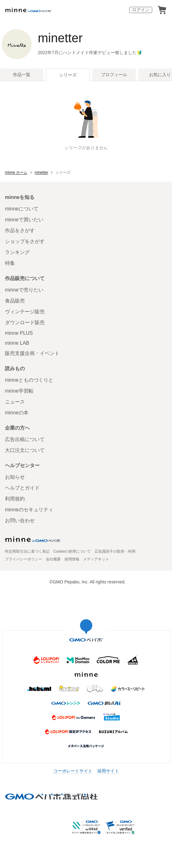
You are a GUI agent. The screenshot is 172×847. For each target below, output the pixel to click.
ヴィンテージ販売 (25, 311)
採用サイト (108, 770)
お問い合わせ (20, 520)
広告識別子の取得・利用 (115, 551)
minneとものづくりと (29, 380)
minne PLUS (19, 333)
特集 (10, 263)
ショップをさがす (25, 241)
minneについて (21, 208)
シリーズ (68, 74)
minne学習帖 (19, 391)
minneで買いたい (24, 219)
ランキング (17, 252)
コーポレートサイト (72, 770)
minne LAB (17, 343)
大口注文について (25, 450)
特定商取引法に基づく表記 (27, 551)
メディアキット (96, 559)
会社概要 (53, 559)
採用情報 (71, 559)
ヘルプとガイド (22, 487)
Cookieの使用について (72, 551)
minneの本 (17, 412)
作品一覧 (21, 74)
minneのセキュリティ (29, 509)
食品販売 (15, 300)
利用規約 (15, 498)
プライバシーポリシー (23, 559)
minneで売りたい (24, 289)
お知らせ (15, 477)
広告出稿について (25, 439)
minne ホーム (16, 172)
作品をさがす (20, 230)
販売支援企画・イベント (32, 353)
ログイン (140, 9)
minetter (60, 38)
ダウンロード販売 (25, 322)
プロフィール (114, 74)
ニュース (15, 401)
